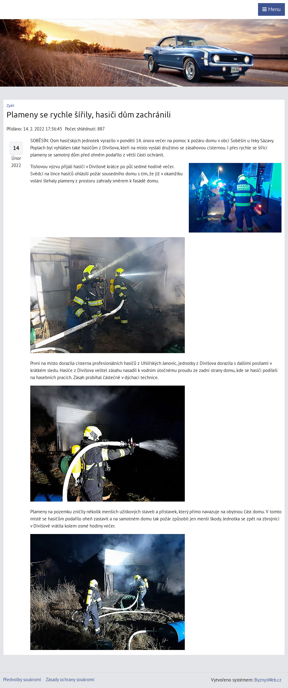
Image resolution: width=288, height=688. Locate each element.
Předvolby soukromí (22, 679)
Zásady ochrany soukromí (70, 679)
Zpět (10, 105)
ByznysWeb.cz (268, 680)
